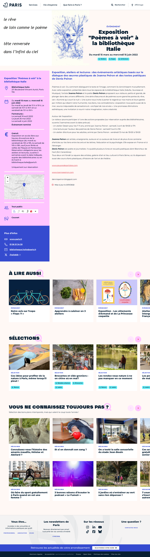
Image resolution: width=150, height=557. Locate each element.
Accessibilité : (59, 554)
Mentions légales (36, 554)
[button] (24, 185)
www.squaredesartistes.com (65, 165)
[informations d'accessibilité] (25, 211)
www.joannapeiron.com (63, 172)
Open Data (87, 554)
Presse (78, 554)
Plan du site (115, 554)
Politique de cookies (101, 554)
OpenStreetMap (35, 198)
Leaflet (24, 198)
